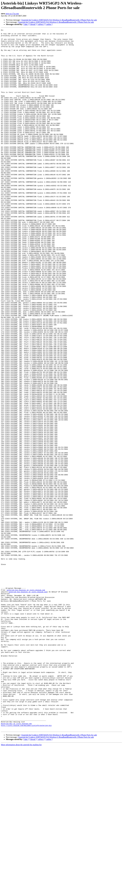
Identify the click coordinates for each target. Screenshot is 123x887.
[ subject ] (41, 24)
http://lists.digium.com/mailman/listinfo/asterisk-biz (26, 865)
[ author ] (49, 24)
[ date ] (26, 24)
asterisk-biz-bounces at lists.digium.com (26, 702)
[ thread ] (32, 24)
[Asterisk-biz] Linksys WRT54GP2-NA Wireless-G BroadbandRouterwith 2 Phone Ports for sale (59, 20)
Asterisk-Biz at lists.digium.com (16, 863)
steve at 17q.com (12, 14)
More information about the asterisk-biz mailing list (21, 885)
